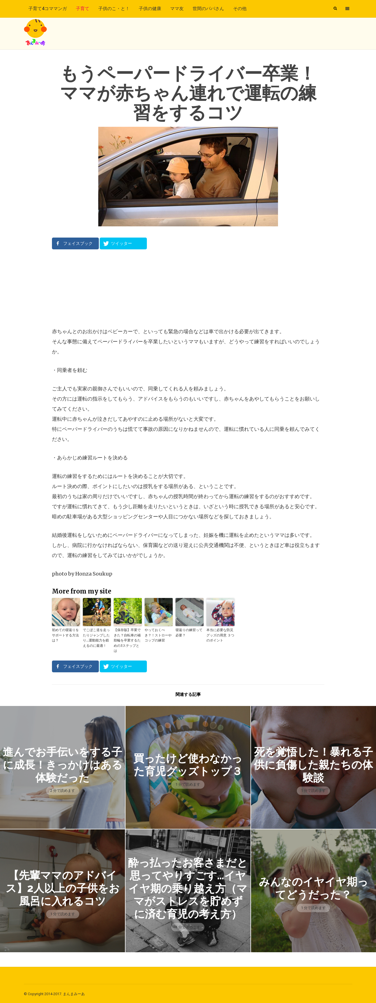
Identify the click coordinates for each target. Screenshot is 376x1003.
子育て (82, 8)
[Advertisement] (188, 288)
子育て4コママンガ (47, 8)
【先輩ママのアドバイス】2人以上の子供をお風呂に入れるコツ (62, 887)
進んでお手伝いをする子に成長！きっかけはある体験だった (62, 763)
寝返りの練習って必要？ (189, 632)
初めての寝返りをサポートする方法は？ (65, 635)
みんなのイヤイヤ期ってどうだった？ (313, 887)
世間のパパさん (208, 8)
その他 (240, 8)
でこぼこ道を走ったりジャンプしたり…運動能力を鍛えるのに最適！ (96, 637)
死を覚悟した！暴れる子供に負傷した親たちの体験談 (313, 763)
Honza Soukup (93, 573)
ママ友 (177, 8)
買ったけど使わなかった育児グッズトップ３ (188, 763)
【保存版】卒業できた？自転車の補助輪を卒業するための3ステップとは (127, 640)
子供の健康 (150, 8)
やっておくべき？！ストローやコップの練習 (158, 635)
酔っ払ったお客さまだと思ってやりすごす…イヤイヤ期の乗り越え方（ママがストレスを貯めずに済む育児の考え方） (188, 887)
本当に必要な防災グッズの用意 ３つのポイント (220, 635)
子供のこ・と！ (114, 8)
